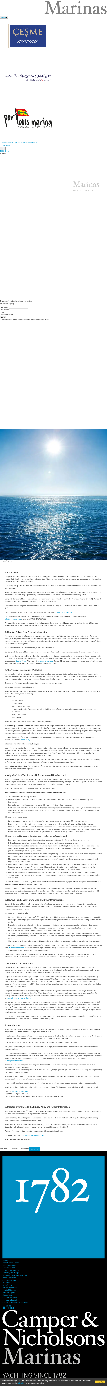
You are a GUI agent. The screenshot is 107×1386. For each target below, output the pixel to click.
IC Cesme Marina (8, 1268)
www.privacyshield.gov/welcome (19, 998)
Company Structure (9, 1298)
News (18, 143)
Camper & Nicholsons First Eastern (15, 1303)
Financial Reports (8, 1293)
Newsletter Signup (50, 170)
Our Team (6, 1283)
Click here (22, 1383)
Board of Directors (9, 1290)
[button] (53, 246)
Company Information (10, 1300)
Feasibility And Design (10, 1273)
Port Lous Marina (42, 156)
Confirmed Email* (6, 315)
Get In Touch (7, 1285)
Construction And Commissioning (14, 1275)
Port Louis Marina (8, 1265)
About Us (23, 143)
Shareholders (7, 1295)
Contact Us (61, 170)
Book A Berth (5, 145)
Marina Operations (9, 1278)
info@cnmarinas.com (13, 619)
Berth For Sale (5, 164)
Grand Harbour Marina (10, 1263)
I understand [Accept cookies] (100, 1382)
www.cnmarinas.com (64, 612)
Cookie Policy (21, 661)
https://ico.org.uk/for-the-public (32, 1135)
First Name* (4, 307)
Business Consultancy (8, 143)
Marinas (3, 17)
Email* (2, 312)
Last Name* (4, 310)
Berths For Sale (32, 143)
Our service (6, 1305)
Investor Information (9, 1288)
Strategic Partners (9, 1280)
